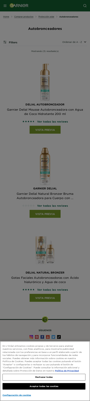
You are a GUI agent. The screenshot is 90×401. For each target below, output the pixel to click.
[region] (45, 371)
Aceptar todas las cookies (44, 386)
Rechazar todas (44, 377)
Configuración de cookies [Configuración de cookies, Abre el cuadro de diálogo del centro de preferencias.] (17, 395)
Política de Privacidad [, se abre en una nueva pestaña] (67, 370)
